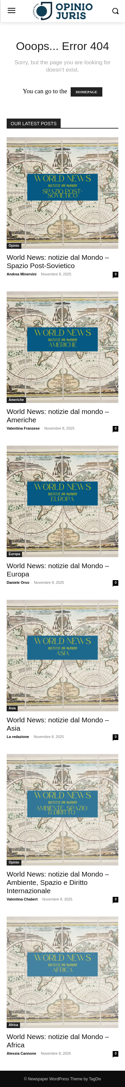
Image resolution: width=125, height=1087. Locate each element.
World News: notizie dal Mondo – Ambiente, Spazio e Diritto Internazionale (58, 882)
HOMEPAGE (86, 92)
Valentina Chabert (22, 899)
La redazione (18, 737)
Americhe (16, 400)
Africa (13, 1025)
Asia (12, 708)
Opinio (14, 245)
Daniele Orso (18, 582)
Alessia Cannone (21, 1053)
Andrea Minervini (21, 274)
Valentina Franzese (23, 428)
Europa (14, 554)
